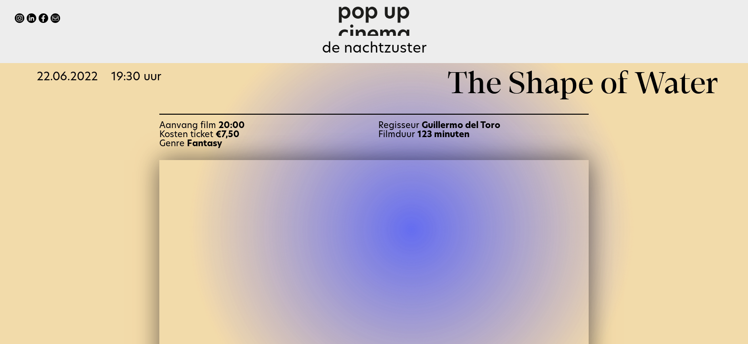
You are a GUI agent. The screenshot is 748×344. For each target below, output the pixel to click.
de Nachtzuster (374, 49)
